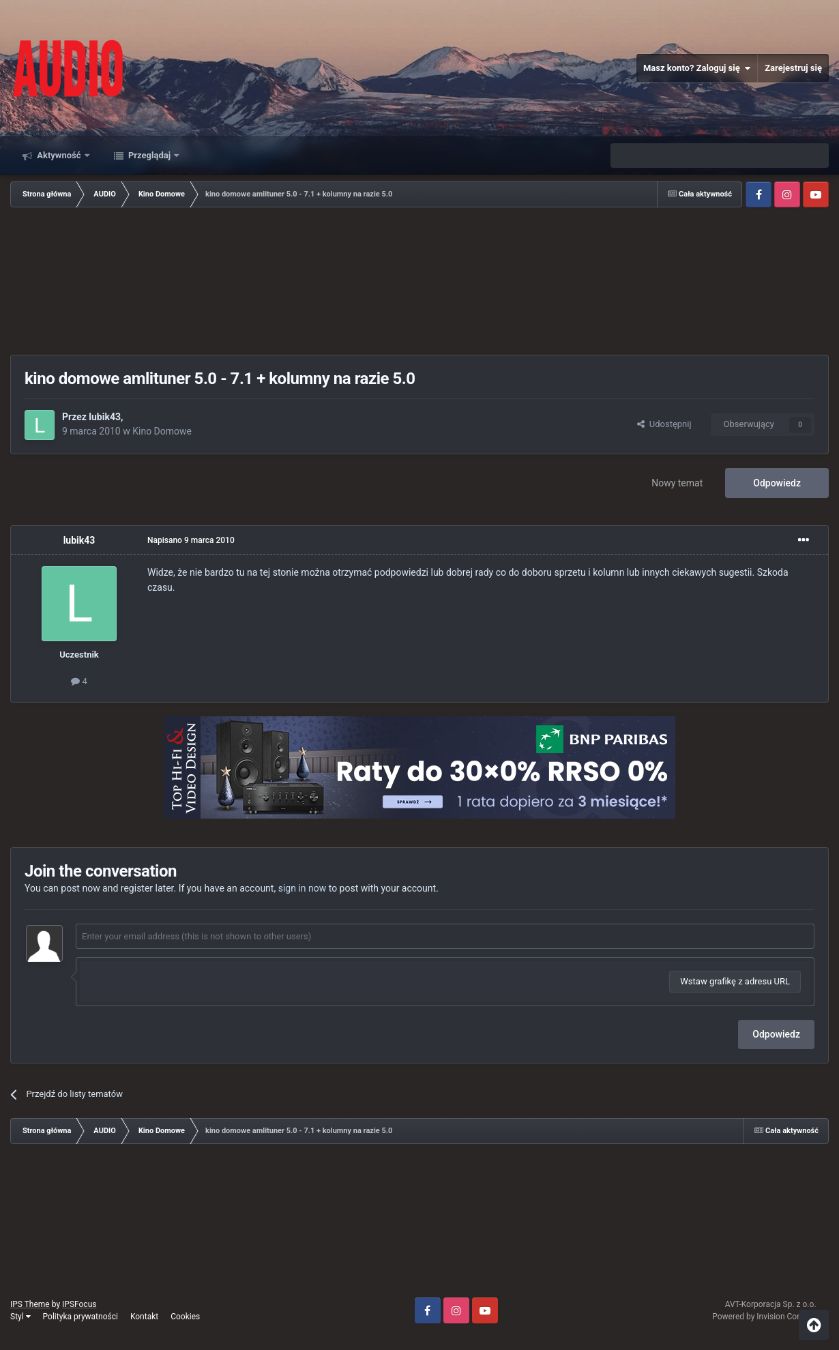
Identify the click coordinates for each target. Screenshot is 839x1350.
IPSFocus (79, 1304)
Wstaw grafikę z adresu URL (735, 981)
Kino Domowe (162, 431)
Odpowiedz (777, 483)
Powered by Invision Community (770, 1316)
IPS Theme (30, 1304)
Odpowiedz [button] (776, 1034)
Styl (20, 1316)
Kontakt (144, 1316)
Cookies (185, 1316)
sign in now (302, 888)
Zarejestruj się (793, 68)
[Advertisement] (419, 282)
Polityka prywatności (80, 1316)
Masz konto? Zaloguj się (696, 68)
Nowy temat (677, 483)
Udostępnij (664, 424)
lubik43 (105, 416)
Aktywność (59, 155)
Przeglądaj (149, 155)
